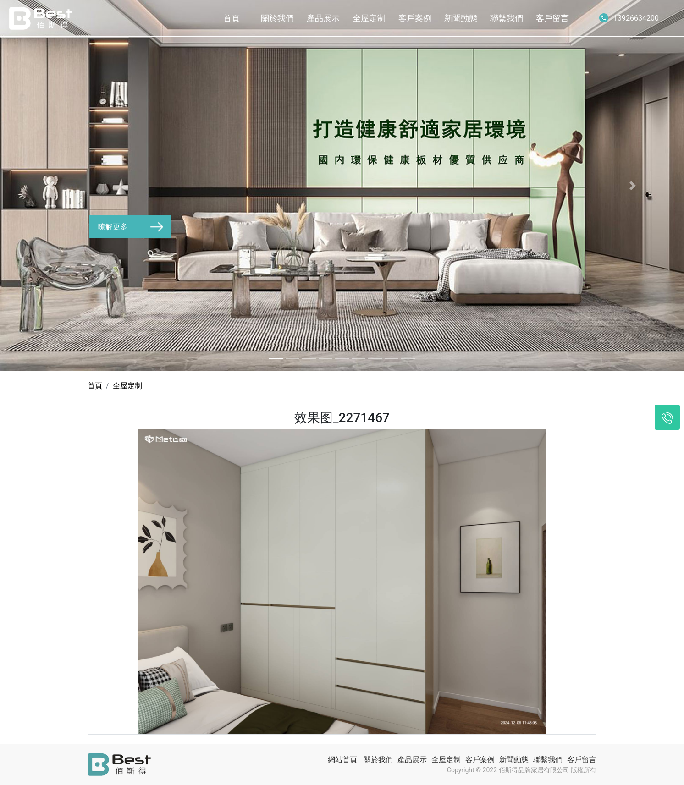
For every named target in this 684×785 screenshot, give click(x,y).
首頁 (231, 18)
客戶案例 (414, 18)
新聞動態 (460, 18)
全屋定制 (369, 18)
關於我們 (277, 18)
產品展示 (323, 18)
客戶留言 (552, 18)
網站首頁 (342, 759)
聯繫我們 (506, 18)
